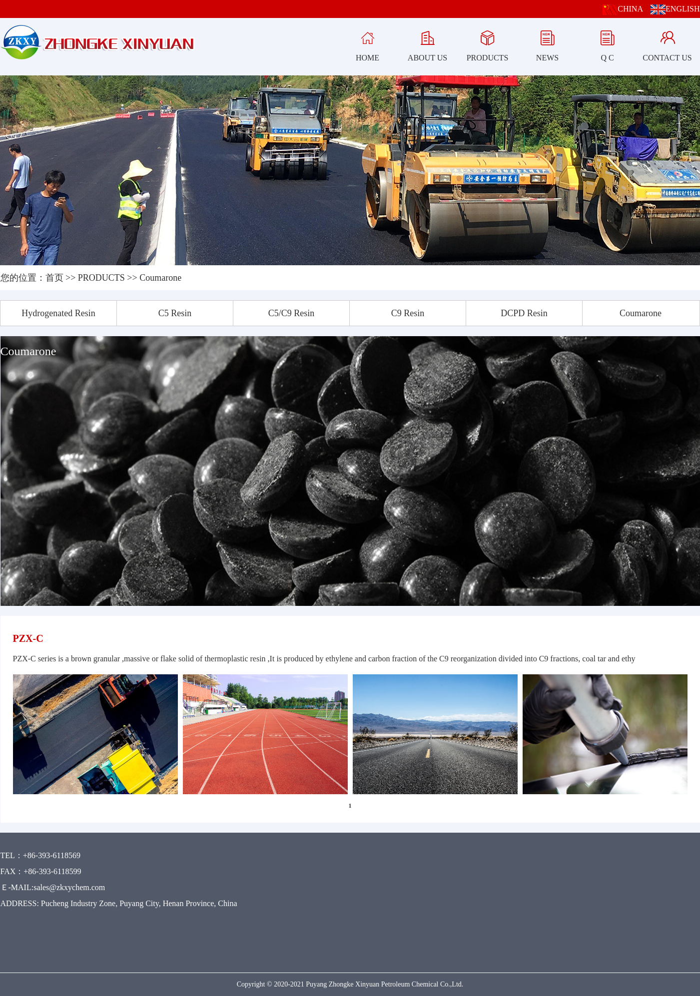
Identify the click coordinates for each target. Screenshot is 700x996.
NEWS (547, 43)
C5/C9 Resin (291, 313)
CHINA (623, 8)
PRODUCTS (488, 43)
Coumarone (160, 278)
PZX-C (28, 638)
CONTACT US (667, 43)
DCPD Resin (524, 313)
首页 (54, 278)
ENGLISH (675, 8)
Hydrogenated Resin (58, 313)
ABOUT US (427, 43)
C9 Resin (408, 313)
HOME (367, 43)
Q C (607, 43)
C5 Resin (175, 313)
